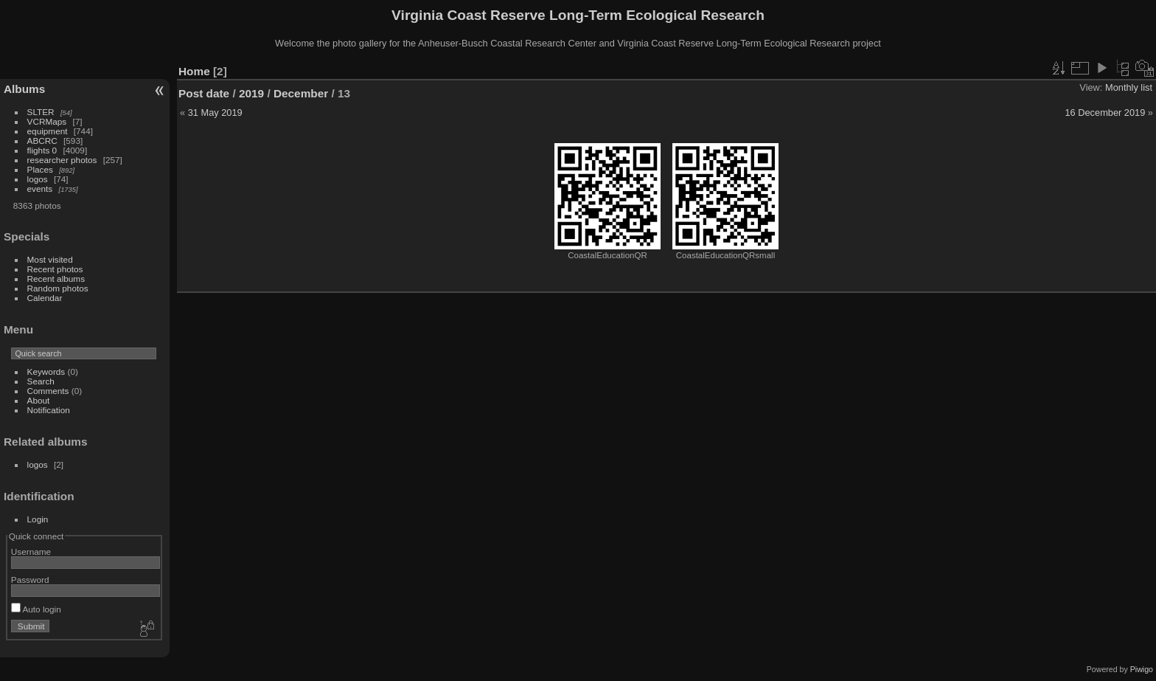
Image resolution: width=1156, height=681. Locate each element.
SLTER (41, 112)
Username (31, 551)
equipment (47, 131)
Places (40, 169)
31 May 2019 (215, 112)
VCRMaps (47, 121)
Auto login (36, 609)
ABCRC (42, 140)
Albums (24, 89)
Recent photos (55, 269)
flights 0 (42, 150)
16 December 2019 (1105, 112)
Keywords (46, 371)
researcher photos (62, 160)
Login (38, 519)
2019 (251, 93)
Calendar (45, 298)
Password (30, 579)
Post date (203, 93)
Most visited (50, 259)
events (40, 188)
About (38, 400)
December (301, 93)
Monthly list (1128, 87)
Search (41, 381)
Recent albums (56, 278)
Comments (48, 390)
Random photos (57, 288)
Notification (48, 410)
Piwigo (1141, 669)
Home (194, 71)
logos (37, 179)
